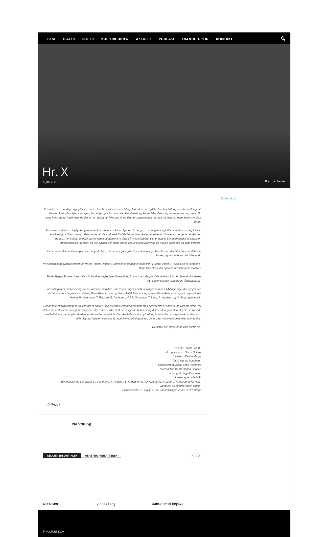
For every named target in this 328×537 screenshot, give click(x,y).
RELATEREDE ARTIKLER (62, 455)
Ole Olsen (50, 503)
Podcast (167, 38)
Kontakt (224, 38)
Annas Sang (106, 503)
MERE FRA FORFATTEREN (101, 455)
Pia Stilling (81, 423)
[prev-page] (192, 455)
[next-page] (198, 455)
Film (51, 38)
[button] (283, 38)
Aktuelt (143, 38)
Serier (88, 38)
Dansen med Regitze (168, 503)
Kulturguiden (115, 38)
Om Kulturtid (195, 38)
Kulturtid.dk (228, 198)
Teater (68, 38)
